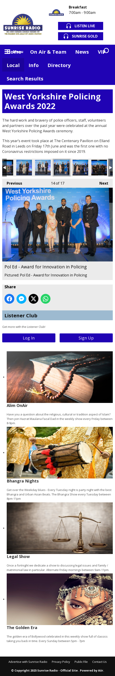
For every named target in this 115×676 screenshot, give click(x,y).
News (82, 51)
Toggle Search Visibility (106, 51)
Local (13, 65)
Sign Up (86, 338)
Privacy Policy (61, 662)
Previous (12, 182)
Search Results (25, 78)
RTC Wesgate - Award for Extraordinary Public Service (99, 167)
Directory (59, 65)
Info (34, 65)
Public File (81, 662)
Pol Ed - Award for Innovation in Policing (61, 167)
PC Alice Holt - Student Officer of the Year (24, 167)
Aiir (100, 670)
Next (101, 182)
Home (14, 51)
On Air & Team (48, 51)
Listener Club (20, 315)
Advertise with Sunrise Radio (27, 662)
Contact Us (99, 662)
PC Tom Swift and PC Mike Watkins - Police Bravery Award (43, 167)
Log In (29, 338)
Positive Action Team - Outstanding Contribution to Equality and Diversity (80, 167)
